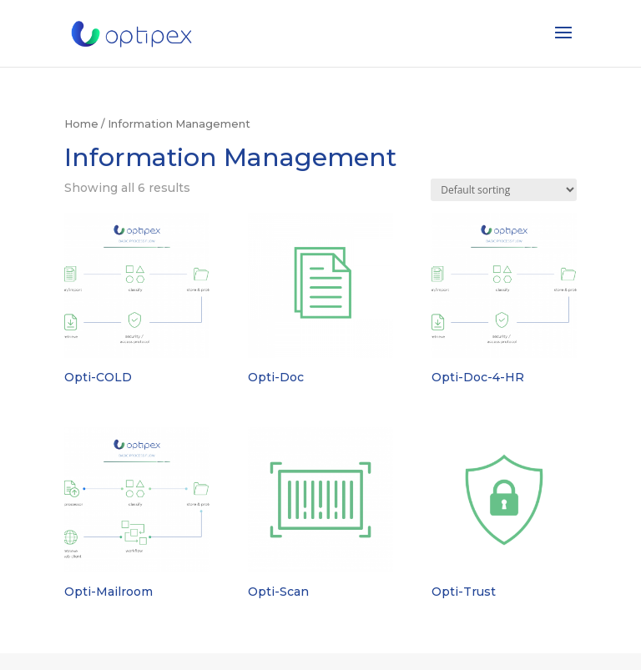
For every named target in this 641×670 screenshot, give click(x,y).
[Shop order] (504, 190)
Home (81, 124)
